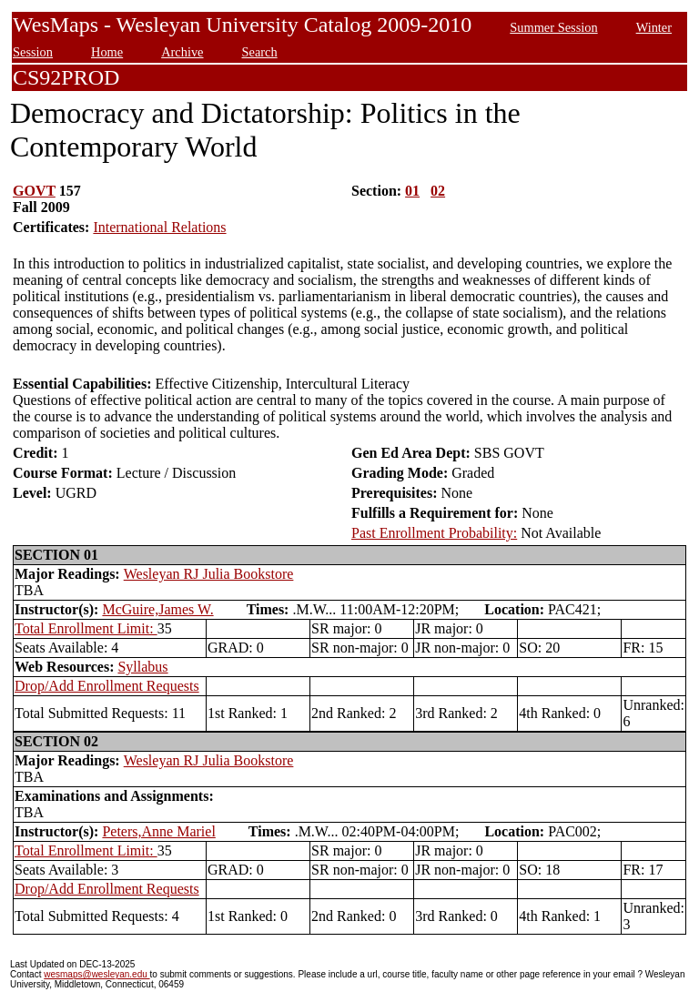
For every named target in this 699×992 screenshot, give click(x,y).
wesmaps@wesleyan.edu (96, 974)
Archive (182, 52)
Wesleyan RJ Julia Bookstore (209, 574)
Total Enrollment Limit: (86, 628)
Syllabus (142, 666)
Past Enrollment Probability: (434, 533)
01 (412, 190)
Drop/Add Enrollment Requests (107, 685)
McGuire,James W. (157, 609)
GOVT (34, 190)
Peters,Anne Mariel (158, 831)
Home (107, 52)
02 (438, 190)
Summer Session (553, 27)
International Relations (159, 227)
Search (260, 52)
